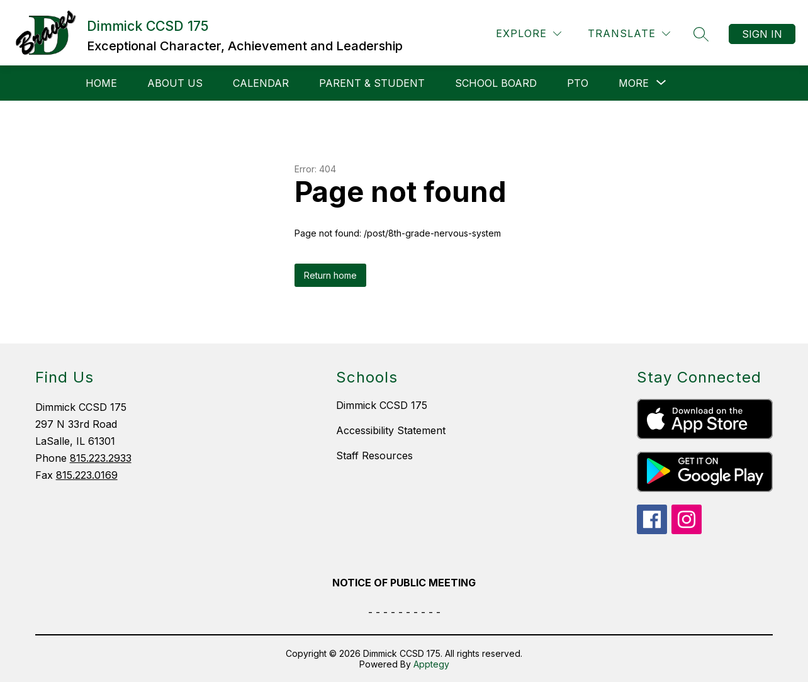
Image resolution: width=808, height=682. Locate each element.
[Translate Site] (629, 34)
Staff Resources (374, 455)
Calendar (261, 83)
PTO (577, 83)
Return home (330, 275)
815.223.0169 (87, 475)
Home (101, 83)
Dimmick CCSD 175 (381, 405)
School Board (496, 83)
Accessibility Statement (391, 430)
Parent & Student (372, 83)
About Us (175, 83)
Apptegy (431, 664)
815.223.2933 (101, 458)
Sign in (762, 34)
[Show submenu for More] (634, 83)
